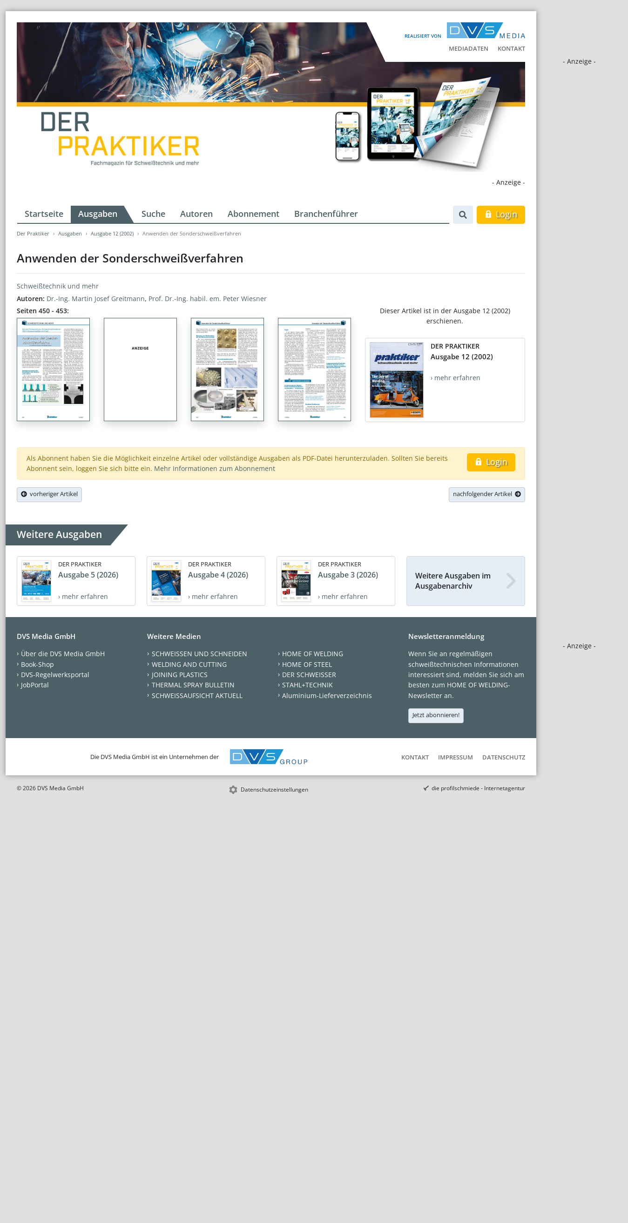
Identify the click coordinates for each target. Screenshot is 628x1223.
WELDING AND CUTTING (189, 664)
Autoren (196, 213)
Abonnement (253, 213)
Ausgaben (97, 213)
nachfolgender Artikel (487, 494)
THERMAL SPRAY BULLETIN (193, 684)
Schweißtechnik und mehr (58, 286)
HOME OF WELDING (312, 653)
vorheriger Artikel (49, 494)
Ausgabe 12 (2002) (112, 233)
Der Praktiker (33, 233)
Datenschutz (503, 757)
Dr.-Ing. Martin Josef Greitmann (96, 298)
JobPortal (35, 684)
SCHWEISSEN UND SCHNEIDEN (199, 653)
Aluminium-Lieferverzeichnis (327, 695)
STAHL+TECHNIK (307, 684)
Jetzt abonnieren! (435, 715)
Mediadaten (468, 48)
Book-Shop (37, 664)
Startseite (44, 213)
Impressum (455, 757)
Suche (153, 213)
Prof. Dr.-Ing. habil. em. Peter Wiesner (208, 298)
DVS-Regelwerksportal (55, 674)
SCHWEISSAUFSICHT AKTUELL (197, 695)
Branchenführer (326, 213)
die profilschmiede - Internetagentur (478, 788)
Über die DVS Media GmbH (63, 653)
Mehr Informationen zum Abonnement (214, 468)
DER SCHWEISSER (309, 674)
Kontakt (511, 48)
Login (501, 214)
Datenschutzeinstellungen (274, 789)
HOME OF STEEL (307, 664)
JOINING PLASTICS (180, 674)
